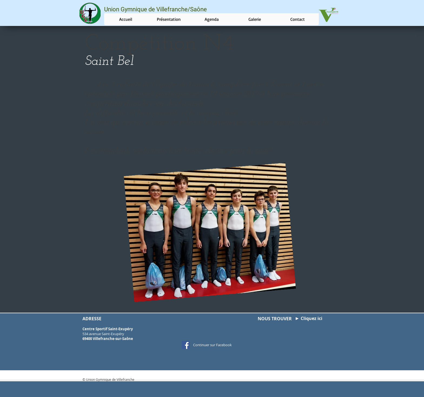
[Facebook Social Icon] (186, 345)
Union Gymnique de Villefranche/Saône (155, 9)
